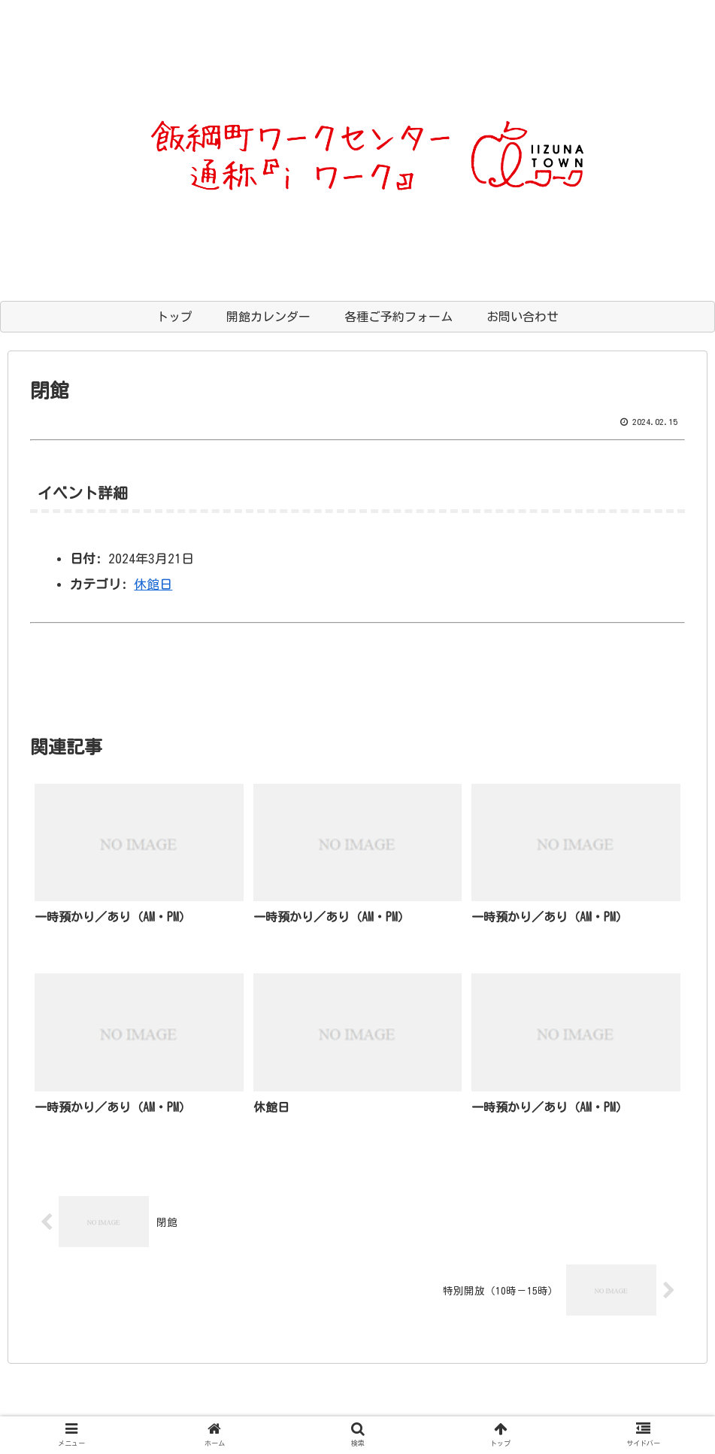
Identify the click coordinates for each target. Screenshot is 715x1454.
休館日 (153, 584)
